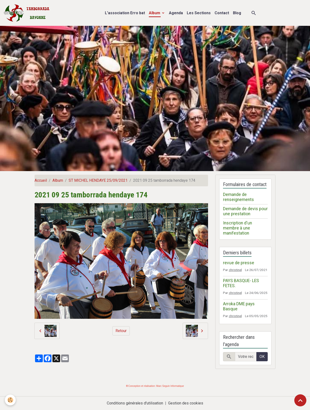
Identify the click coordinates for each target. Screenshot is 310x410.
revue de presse (238, 262)
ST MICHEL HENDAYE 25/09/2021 (98, 180)
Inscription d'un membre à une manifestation (237, 228)
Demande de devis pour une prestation (245, 211)
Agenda (176, 13)
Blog (237, 13)
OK (262, 356)
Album (155, 13)
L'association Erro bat (125, 13)
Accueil (41, 180)
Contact (222, 13)
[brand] (27, 13)
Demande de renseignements (238, 197)
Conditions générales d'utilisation (135, 403)
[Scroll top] (300, 400)
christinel (235, 270)
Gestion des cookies (185, 403)
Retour (121, 330)
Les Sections (199, 13)
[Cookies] (10, 400)
